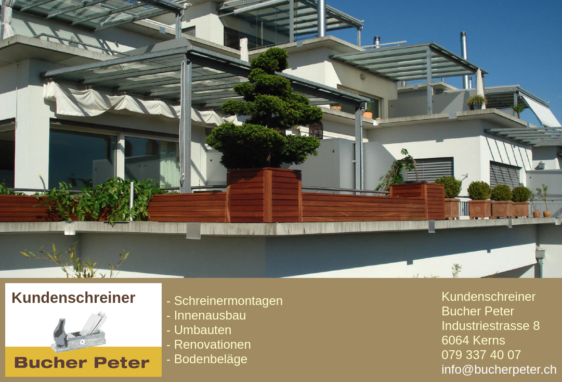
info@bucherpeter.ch (499, 369)
